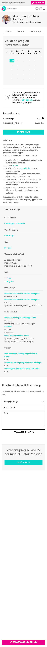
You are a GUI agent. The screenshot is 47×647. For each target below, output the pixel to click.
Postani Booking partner (23, 553)
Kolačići (23, 594)
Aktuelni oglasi (23, 610)
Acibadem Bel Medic (12, 260)
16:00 (12, 61)
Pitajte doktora (23, 527)
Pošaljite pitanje (23, 432)
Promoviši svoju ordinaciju (23, 565)
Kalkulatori (23, 539)
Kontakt (24, 606)
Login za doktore (23, 573)
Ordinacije (23, 519)
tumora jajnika (24, 168)
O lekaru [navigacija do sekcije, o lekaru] (9, 31)
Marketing (24, 598)
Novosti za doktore (23, 569)
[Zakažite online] (23, 132)
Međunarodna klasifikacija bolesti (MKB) (23, 535)
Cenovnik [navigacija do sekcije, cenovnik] (20, 31)
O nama (23, 586)
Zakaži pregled (23, 523)
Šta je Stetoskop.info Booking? (23, 549)
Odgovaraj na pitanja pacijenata (23, 557)
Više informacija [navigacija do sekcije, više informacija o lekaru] (35, 31)
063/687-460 (27, 100)
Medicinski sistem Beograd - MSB (18, 266)
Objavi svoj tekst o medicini (23, 561)
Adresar (23, 602)
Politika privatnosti (23, 590)
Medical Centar (10, 263)
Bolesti (23, 531)
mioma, (15, 166)
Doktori (23, 515)
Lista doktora (23, 577)
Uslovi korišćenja (23, 614)
